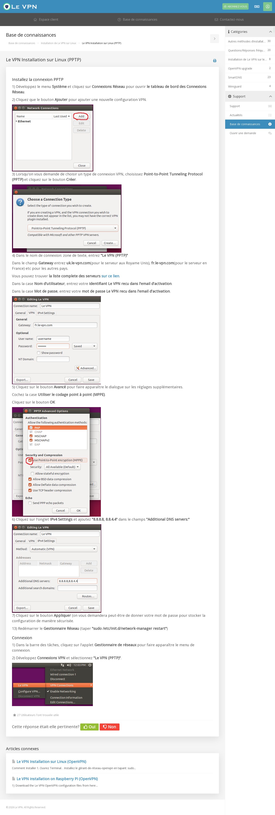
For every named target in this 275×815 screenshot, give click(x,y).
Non (109, 726)
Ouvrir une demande (250, 133)
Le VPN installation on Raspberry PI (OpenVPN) (55, 778)
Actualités (250, 115)
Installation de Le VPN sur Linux (58, 43)
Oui (89, 726)
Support (250, 106)
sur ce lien (110, 276)
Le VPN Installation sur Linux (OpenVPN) (49, 761)
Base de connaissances (22, 43)
